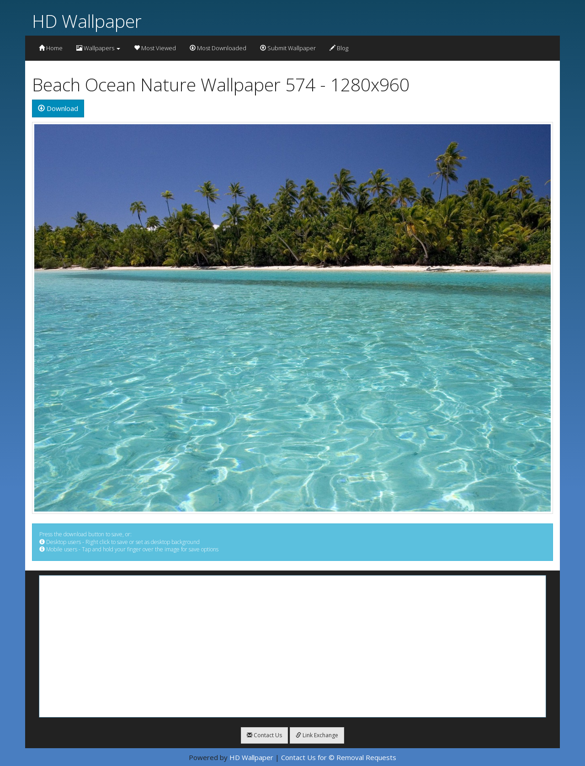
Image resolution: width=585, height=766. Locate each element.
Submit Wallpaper (288, 48)
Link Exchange (317, 735)
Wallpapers (98, 48)
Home (51, 48)
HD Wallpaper (87, 21)
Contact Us (264, 735)
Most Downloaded (218, 48)
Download (58, 108)
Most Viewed (155, 48)
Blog (339, 48)
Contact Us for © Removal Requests (338, 757)
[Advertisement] (292, 646)
